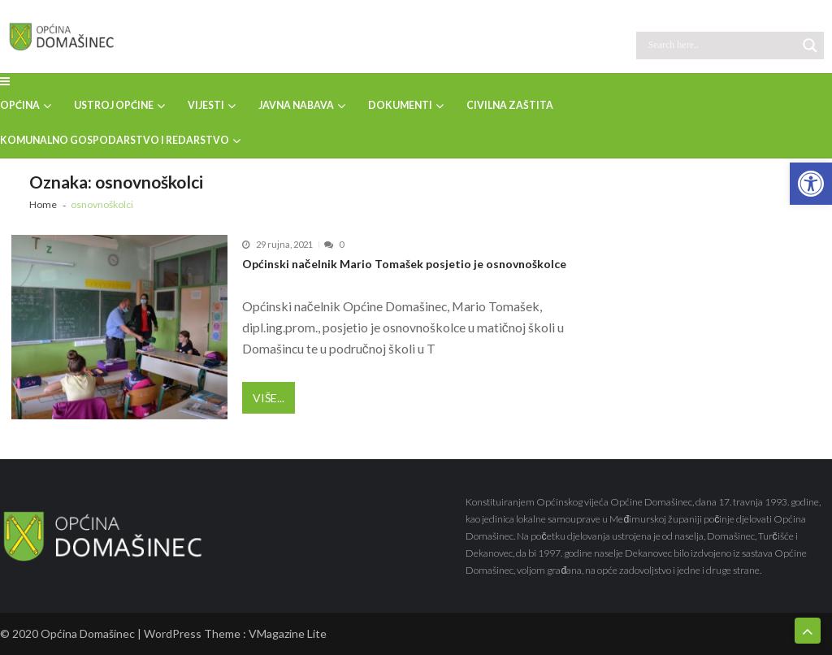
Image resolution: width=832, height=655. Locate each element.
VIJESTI (206, 105)
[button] (811, 184)
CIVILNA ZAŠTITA (509, 105)
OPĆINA (20, 105)
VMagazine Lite (288, 633)
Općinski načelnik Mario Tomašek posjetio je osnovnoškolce (404, 264)
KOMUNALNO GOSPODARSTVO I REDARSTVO (114, 140)
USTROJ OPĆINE (114, 105)
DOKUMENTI (400, 105)
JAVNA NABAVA (296, 105)
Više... (268, 398)
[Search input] (720, 45)
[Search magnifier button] (810, 45)
